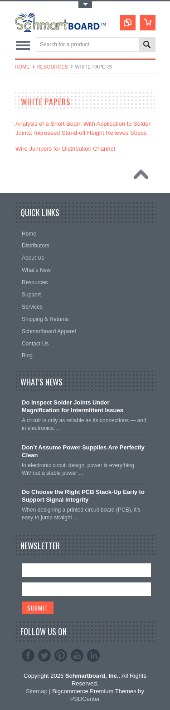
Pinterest (60, 655)
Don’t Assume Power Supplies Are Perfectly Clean (83, 451)
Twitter (44, 655)
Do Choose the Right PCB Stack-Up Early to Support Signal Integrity (83, 495)
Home (22, 66)
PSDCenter (85, 698)
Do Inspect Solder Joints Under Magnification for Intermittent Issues (72, 406)
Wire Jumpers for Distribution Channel (65, 148)
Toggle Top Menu (85, 4)
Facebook (28, 655)
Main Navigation (23, 45)
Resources (52, 66)
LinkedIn (93, 655)
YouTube (77, 655)
